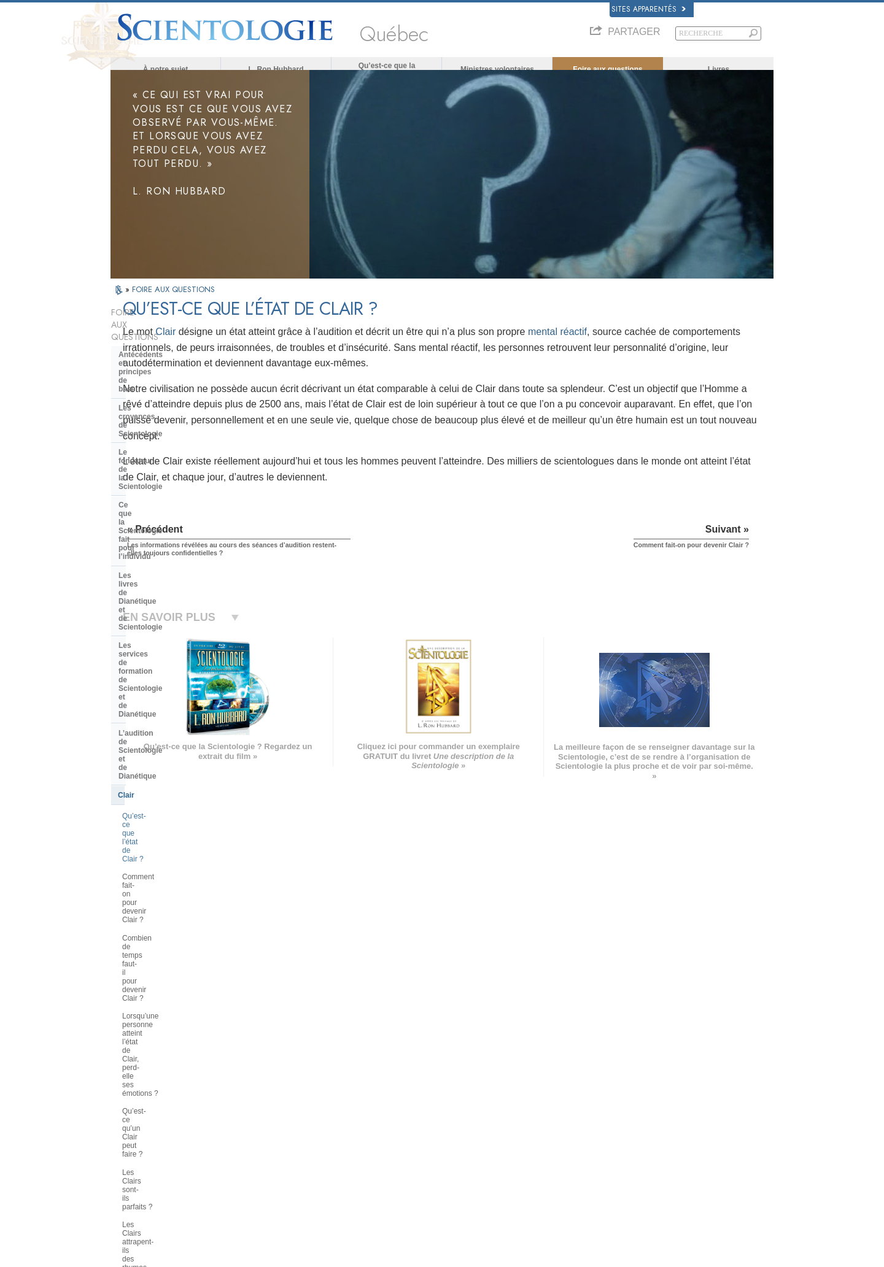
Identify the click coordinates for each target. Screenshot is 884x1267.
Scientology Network (622, 1072)
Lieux (422, 1154)
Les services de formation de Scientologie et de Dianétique (169, 455)
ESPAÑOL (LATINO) (283, 1093)
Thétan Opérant (145, 726)
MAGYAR (267, 1057)
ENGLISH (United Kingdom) (159, 1069)
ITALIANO (268, 1129)
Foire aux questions (607, 69)
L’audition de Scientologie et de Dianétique (173, 482)
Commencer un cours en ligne (637, 1107)
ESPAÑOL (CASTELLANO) (294, 1105)
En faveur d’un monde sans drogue (644, 1167)
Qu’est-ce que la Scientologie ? (387, 69)
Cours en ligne (435, 1119)
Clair (300, 342)
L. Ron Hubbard (276, 69)
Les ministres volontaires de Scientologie (653, 1119)
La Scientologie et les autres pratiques (168, 813)
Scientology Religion (622, 1084)
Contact (425, 1143)
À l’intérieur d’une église (161, 764)
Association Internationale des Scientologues (659, 1131)
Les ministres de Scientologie (170, 745)
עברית (128, 1106)
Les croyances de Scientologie (172, 360)
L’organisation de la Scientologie (175, 837)
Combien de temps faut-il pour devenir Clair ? (171, 576)
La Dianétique (613, 1060)
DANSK (128, 1081)
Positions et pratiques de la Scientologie (166, 786)
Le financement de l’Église (164, 919)
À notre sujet (165, 69)
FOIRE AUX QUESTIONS (173, 300)
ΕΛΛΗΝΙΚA (270, 1116)
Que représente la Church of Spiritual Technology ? (167, 897)
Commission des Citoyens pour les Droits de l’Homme (658, 1207)
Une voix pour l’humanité (451, 1072)
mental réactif (692, 342)
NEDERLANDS (140, 1154)
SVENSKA (269, 1081)
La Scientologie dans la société (173, 938)
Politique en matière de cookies (596, 1254)
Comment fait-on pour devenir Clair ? (171, 549)
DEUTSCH (133, 1167)
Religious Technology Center (169, 873)
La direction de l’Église (158, 855)
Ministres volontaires (497, 69)
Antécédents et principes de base (177, 341)
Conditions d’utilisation (682, 1254)
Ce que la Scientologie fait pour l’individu (173, 401)
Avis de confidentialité (510, 1254)
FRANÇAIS (134, 1093)
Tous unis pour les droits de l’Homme (647, 1178)
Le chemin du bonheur (625, 1154)
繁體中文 (130, 1143)
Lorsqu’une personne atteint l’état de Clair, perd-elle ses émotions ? (176, 603)
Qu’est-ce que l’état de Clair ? (170, 527)
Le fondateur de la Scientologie (173, 378)
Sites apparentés (648, 9)
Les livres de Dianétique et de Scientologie (170, 428)
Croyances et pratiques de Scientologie (472, 1060)
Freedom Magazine (621, 1143)
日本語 (127, 1119)
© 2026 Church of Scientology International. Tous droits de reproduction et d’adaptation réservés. (255, 1254)
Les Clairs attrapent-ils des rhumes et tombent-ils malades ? (179, 665)
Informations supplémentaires (458, 1131)
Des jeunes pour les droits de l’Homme (650, 1190)
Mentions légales (748, 1254)
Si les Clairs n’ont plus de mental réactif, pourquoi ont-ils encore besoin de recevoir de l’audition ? (176, 696)
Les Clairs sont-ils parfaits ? (167, 643)
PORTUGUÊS (274, 1140)
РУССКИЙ (133, 1131)
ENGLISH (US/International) (159, 1057)
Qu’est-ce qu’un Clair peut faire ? (176, 625)
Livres (718, 69)
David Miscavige (616, 1095)
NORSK (265, 1069)
